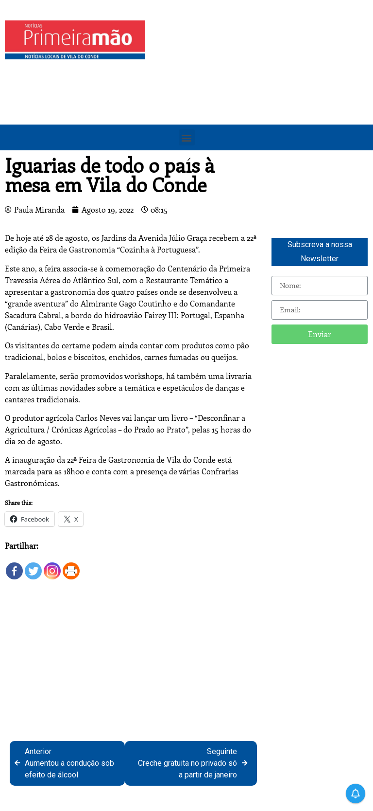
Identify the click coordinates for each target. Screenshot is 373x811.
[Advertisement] (261, 88)
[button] (187, 137)
